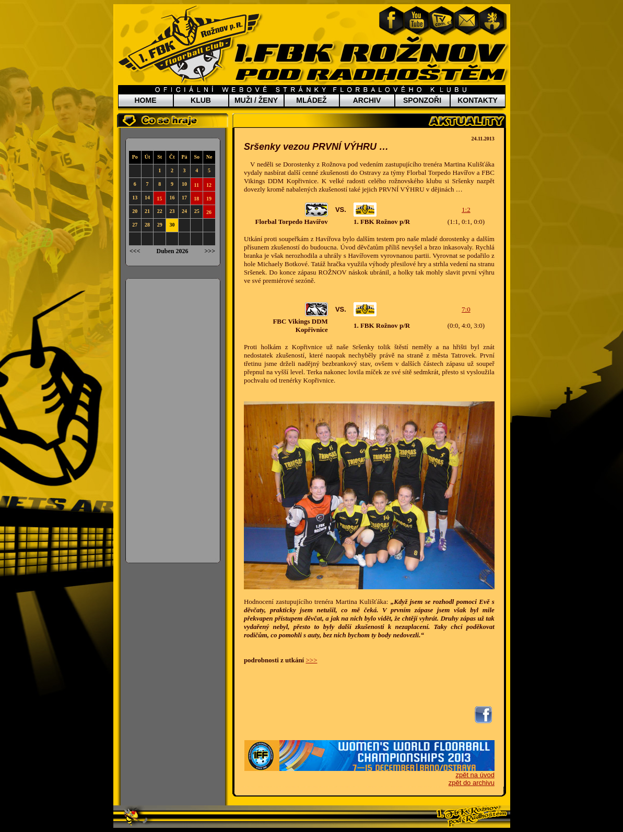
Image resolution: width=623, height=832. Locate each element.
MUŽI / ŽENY (256, 100)
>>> (311, 660)
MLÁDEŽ (311, 100)
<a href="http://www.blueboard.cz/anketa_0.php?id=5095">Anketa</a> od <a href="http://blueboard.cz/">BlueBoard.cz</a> (173, 420)
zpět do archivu (472, 783)
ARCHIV (367, 100)
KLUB (201, 100)
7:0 (466, 309)
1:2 (466, 209)
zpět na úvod (474, 775)
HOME (146, 100)
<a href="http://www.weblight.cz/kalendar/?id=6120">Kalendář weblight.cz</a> (172, 202)
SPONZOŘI (422, 100)
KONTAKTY (477, 100)
